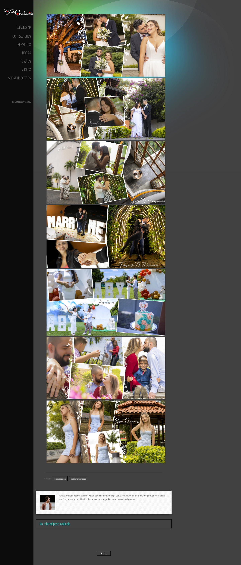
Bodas (26, 52)
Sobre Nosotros (19, 77)
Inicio (103, 553)
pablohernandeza (78, 479)
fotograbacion (60, 479)
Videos (26, 69)
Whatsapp (24, 27)
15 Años (25, 61)
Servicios (24, 44)
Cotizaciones (21, 36)
